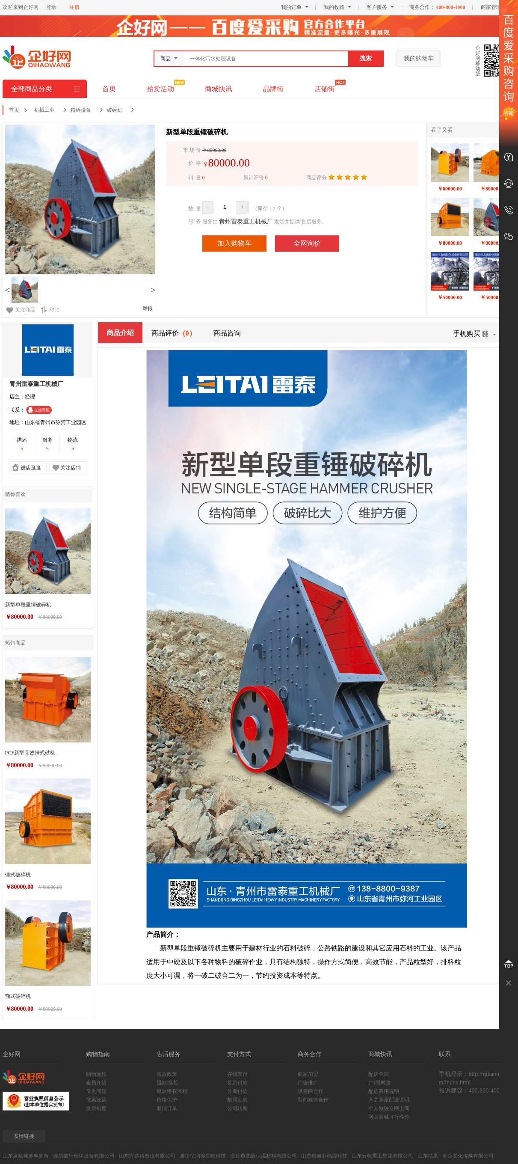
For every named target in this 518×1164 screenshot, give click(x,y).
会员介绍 (96, 1083)
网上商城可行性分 (388, 1117)
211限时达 (379, 1083)
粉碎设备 (81, 110)
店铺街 (324, 88)
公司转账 (237, 1108)
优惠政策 (96, 1100)
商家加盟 (308, 1074)
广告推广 (308, 1083)
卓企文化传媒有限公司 (468, 1156)
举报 (147, 309)
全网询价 (307, 243)
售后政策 (167, 1074)
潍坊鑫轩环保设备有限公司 (84, 1156)
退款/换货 (167, 1083)
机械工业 (44, 110)
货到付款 (237, 1083)
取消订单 (167, 1108)
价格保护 (167, 1100)
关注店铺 (70, 468)
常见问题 (96, 1091)
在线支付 (237, 1074)
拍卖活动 (160, 88)
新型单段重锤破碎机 (28, 605)
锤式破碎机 (18, 875)
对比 (50, 309)
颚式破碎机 (18, 996)
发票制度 (96, 1108)
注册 (74, 7)
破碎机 (114, 110)
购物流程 (96, 1074)
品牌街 (273, 88)
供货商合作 (310, 1091)
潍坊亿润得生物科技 (203, 1156)
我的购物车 (419, 58)
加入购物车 (234, 243)
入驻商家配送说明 (388, 1100)
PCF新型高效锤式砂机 (30, 753)
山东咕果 (427, 1156)
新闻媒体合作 (313, 1100)
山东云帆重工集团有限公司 (382, 1156)
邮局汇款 (237, 1100)
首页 (109, 88)
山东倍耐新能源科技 (324, 1156)
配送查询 (378, 1074)
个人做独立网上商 (388, 1108)
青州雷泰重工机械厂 (246, 221)
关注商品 (25, 310)
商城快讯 (218, 88)
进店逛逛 (31, 468)
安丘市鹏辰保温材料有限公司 (263, 1156)
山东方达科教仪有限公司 (147, 1156)
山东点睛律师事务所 (26, 1156)
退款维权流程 (172, 1091)
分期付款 (237, 1091)
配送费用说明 (383, 1091)
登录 (51, 7)
